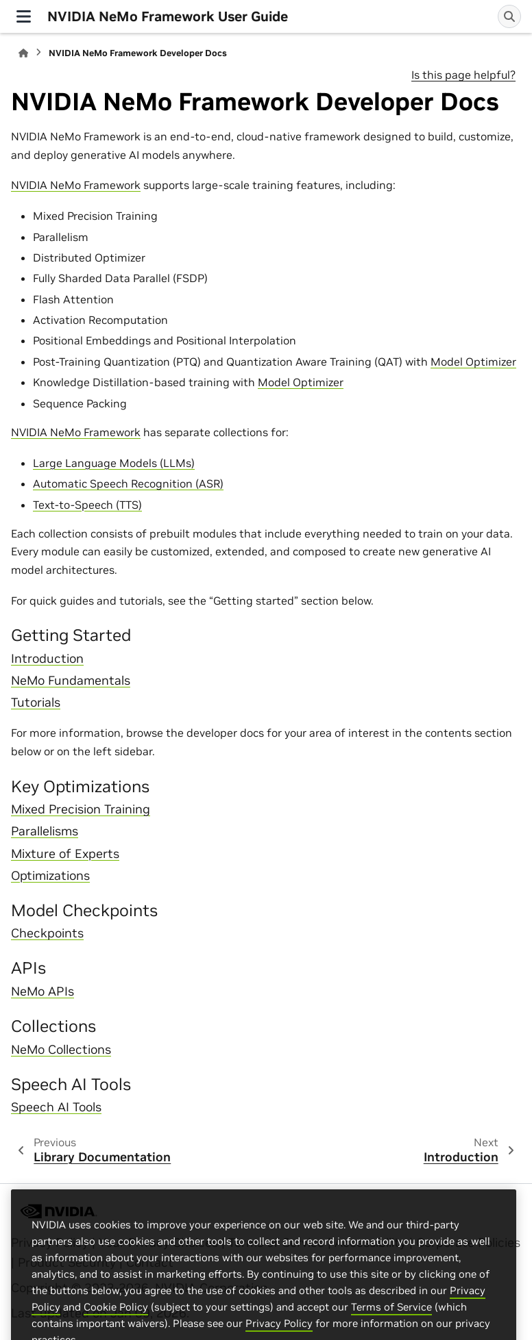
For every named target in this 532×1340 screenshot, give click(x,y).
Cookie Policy (116, 1328)
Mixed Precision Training (80, 809)
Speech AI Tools (56, 1107)
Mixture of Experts (65, 853)
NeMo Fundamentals (70, 680)
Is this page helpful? (463, 74)
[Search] (509, 16)
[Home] (23, 53)
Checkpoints (47, 933)
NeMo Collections (61, 1049)
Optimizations (50, 875)
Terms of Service (391, 1328)
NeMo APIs (42, 991)
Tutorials (35, 702)
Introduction (47, 658)
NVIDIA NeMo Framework (76, 185)
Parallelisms (44, 831)
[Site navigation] (23, 16)
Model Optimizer (473, 361)
